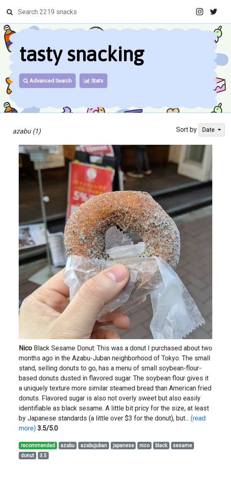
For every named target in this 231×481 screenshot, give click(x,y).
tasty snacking (81, 54)
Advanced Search (47, 81)
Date (209, 129)
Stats (93, 81)
